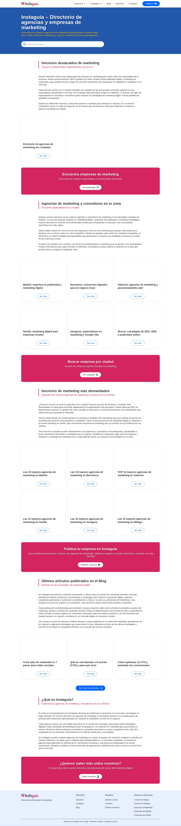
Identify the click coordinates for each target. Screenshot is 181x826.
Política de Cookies (97, 819)
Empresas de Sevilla (142, 812)
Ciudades (80, 801)
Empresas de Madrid (142, 809)
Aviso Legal (83, 819)
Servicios (79, 797)
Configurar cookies (114, 819)
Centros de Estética (142, 801)
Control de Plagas (141, 797)
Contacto (108, 801)
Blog (78, 805)
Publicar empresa (112, 805)
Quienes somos (111, 797)
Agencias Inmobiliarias (143, 805)
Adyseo (157, 824)
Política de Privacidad (67, 819)
